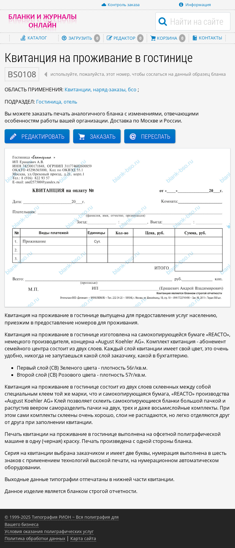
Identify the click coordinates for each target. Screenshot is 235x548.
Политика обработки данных (35, 538)
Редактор (125, 38)
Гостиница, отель (56, 101)
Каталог (34, 38)
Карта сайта (83, 538)
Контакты (207, 38)
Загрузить (81, 38)
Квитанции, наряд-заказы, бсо (100, 89)
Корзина (167, 38)
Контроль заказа (120, 4)
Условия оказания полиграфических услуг (49, 531)
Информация (195, 4)
